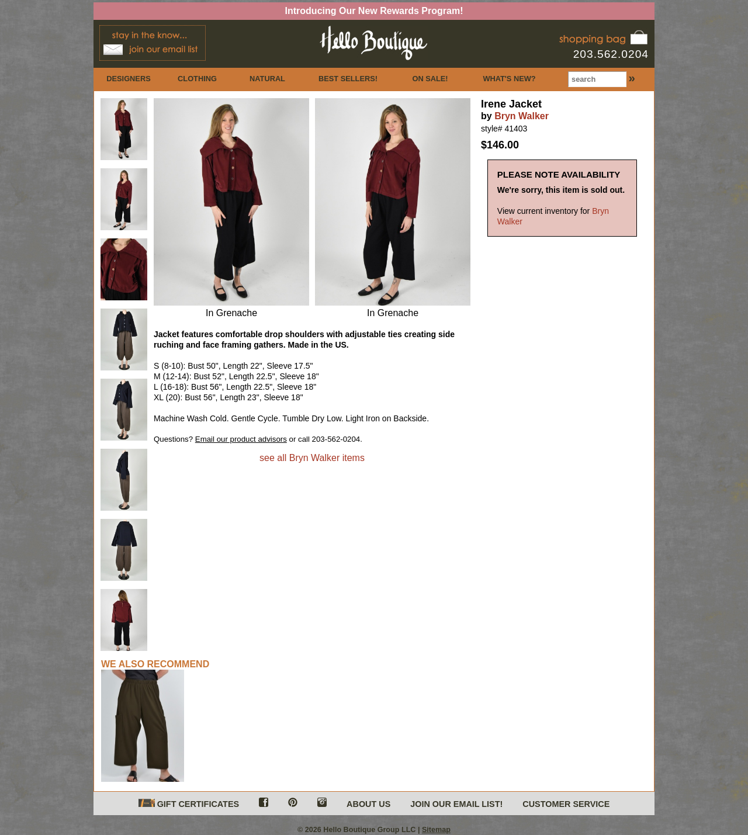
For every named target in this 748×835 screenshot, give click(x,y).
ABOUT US (368, 804)
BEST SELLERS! (348, 78)
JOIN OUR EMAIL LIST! (456, 804)
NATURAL (267, 78)
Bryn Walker (521, 116)
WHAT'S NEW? (509, 78)
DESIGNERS (128, 78)
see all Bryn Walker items (312, 458)
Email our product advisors (241, 439)
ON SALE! (430, 78)
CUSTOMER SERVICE (566, 804)
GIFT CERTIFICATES (188, 804)
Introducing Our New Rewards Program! (374, 11)
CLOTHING (197, 78)
